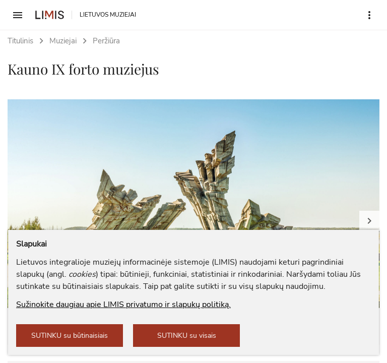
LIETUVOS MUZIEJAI (108, 15)
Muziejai (63, 41)
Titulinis (20, 41)
